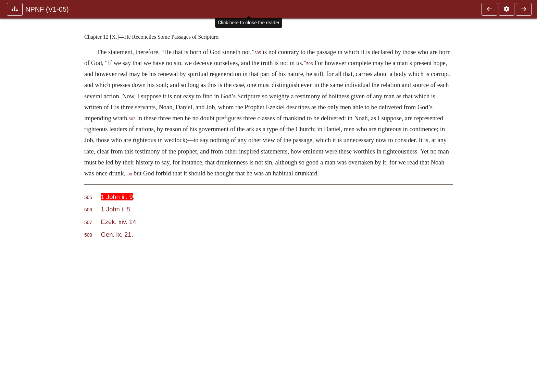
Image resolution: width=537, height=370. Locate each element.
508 (128, 174)
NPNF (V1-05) (47, 9)
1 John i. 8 (115, 209)
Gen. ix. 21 (116, 234)
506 (309, 63)
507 (132, 118)
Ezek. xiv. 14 (118, 221)
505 (257, 52)
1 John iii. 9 (117, 196)
